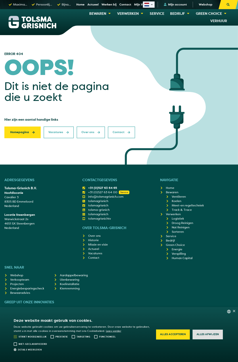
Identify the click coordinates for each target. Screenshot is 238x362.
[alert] (119, 334)
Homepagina (22, 132)
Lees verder (113, 331)
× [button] (234, 311)
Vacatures (58, 132)
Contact (121, 132)
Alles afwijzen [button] (208, 334)
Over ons (90, 132)
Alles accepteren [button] (173, 334)
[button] (82, 349)
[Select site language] (149, 4)
